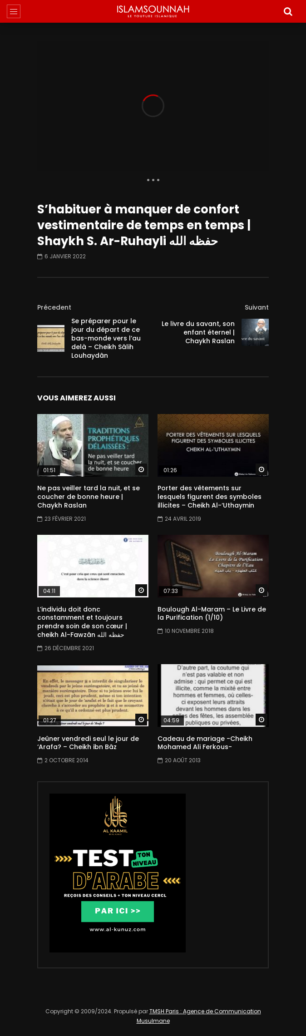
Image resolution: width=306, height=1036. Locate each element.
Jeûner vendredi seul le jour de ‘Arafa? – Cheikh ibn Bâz (88, 743)
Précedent (54, 307)
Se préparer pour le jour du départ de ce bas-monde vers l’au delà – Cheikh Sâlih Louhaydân (106, 338)
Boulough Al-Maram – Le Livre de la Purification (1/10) (212, 613)
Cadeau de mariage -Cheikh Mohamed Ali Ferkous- (205, 743)
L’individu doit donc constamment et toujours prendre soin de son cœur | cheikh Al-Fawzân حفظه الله (82, 622)
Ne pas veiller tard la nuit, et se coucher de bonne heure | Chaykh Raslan (88, 496)
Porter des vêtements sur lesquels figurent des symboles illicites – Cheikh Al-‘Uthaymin (210, 496)
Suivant (257, 307)
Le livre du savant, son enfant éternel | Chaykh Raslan (198, 332)
